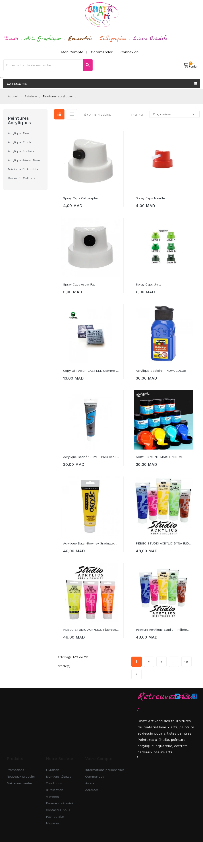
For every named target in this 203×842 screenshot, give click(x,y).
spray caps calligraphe (80, 198)
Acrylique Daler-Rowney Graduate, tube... (91, 543)
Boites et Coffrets (21, 178)
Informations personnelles (104, 770)
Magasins (53, 823)
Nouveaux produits (21, 776)
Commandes (94, 776)
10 (186, 662)
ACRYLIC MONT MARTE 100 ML (159, 457)
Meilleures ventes (20, 783)
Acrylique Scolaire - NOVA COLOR (161, 370)
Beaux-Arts (80, 38)
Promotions (15, 770)
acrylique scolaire (21, 151)
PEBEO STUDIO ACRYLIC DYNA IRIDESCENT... (164, 543)
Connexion (129, 52)
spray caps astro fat (79, 284)
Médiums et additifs (23, 169)
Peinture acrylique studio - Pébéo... (163, 629)
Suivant (136, 672)
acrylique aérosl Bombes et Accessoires (25, 160)
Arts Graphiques (43, 38)
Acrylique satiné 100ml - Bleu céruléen (91, 457)
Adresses (92, 790)
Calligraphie (112, 38)
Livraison (52, 770)
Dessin (11, 38)
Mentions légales (58, 776)
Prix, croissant (174, 114)
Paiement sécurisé (59, 803)
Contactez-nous (58, 810)
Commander (102, 52)
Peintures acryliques (19, 120)
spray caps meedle (150, 198)
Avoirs (89, 783)
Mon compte (72, 52)
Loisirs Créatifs (150, 38)
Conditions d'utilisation (54, 786)
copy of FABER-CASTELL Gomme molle (91, 370)
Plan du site (55, 816)
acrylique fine (18, 133)
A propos (53, 796)
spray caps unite (149, 284)
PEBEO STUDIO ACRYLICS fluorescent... (91, 629)
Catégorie (17, 84)
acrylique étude (19, 142)
